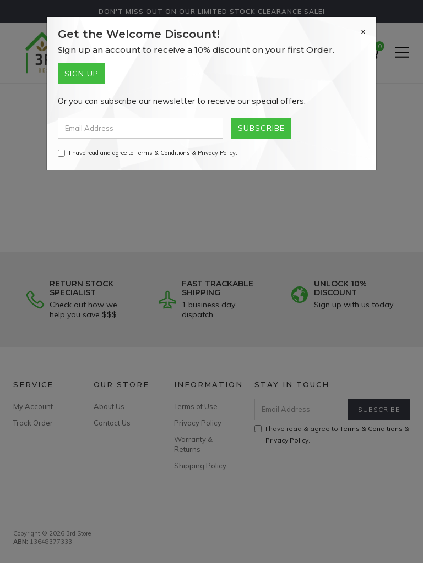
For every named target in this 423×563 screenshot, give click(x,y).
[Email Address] (140, 128)
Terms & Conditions (162, 153)
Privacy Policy (217, 153)
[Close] (363, 31)
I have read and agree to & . (147, 153)
